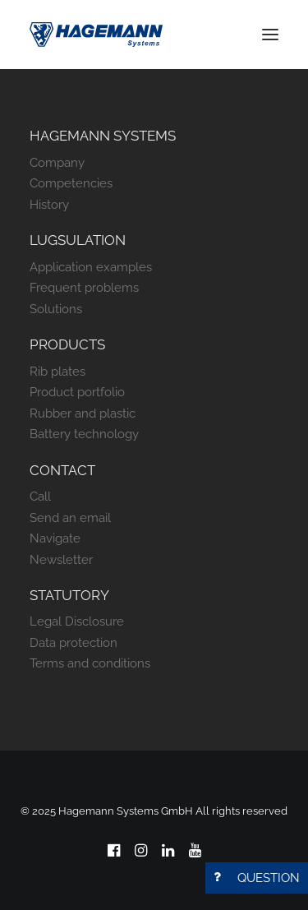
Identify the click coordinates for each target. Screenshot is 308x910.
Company (57, 162)
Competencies (71, 183)
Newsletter (61, 559)
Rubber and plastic (83, 413)
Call (40, 496)
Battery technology (84, 434)
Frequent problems (84, 287)
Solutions (56, 309)
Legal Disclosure (77, 621)
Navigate (55, 538)
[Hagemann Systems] (96, 34)
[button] (270, 34)
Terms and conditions (90, 663)
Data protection (73, 642)
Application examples (91, 267)
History (49, 204)
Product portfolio (77, 392)
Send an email (70, 517)
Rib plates (57, 371)
